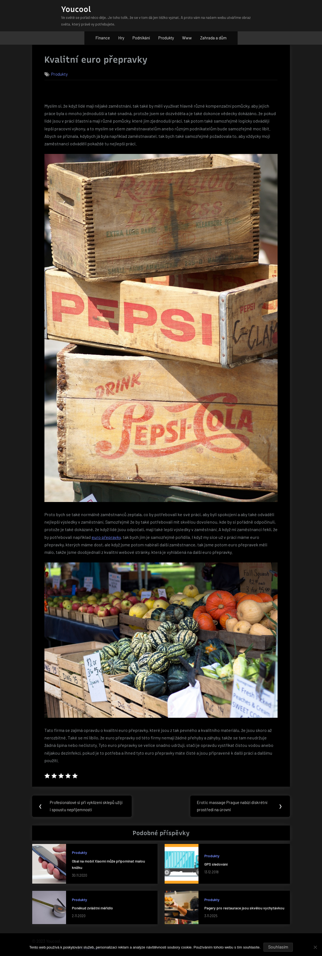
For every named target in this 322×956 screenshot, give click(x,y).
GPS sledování (216, 864)
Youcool (76, 9)
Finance (102, 37)
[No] (315, 947)
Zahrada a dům (213, 37)
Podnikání (141, 37)
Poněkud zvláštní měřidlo (92, 908)
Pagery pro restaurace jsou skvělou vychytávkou (244, 908)
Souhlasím (278, 946)
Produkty (166, 37)
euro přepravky (106, 537)
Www (187, 37)
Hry (121, 37)
